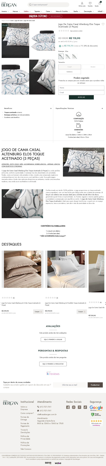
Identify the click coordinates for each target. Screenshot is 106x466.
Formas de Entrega (25, 418)
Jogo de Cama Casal (29, 20)
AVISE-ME (81, 97)
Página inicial (5, 20)
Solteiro (69, 72)
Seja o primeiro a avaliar (53, 339)
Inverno (4, 11)
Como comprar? (27, 413)
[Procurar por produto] (30, 5)
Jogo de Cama (18, 20)
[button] (53, 77)
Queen (93, 67)
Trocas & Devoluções (25, 431)
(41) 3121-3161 (44, 407)
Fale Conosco (26, 449)
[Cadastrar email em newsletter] (95, 384)
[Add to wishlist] (103, 24)
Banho (76, 11)
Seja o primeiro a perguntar (53, 364)
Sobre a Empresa (24, 408)
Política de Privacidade (25, 437)
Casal (70, 67)
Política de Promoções (25, 444)
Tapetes (37, 11)
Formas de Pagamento (25, 424)
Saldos (26, 11)
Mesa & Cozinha (62, 11)
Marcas (15, 11)
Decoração (88, 11)
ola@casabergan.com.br (47, 414)
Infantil (100, 11)
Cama (48, 11)
